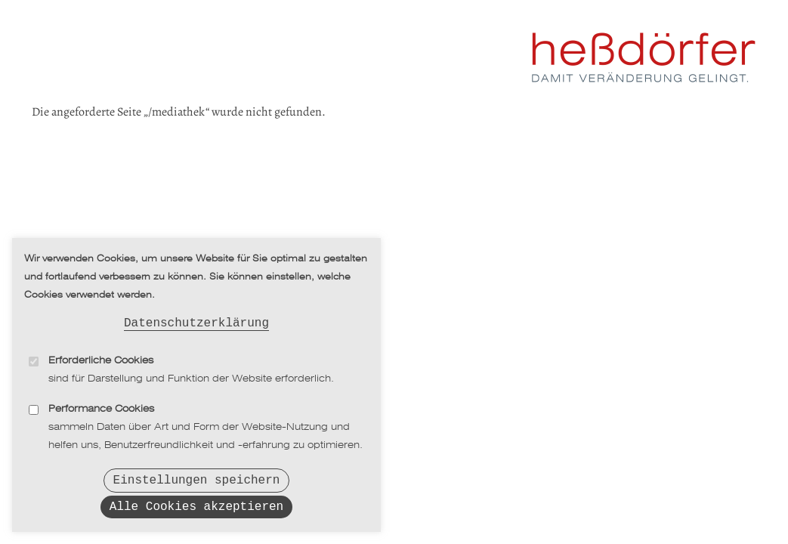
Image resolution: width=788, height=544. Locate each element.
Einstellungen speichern (196, 476)
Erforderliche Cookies (100, 355)
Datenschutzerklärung (196, 316)
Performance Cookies (101, 404)
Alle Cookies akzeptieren (196, 506)
